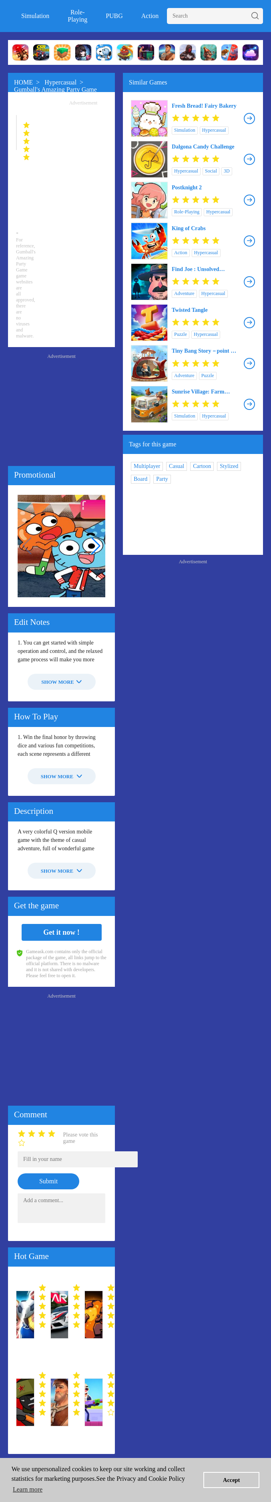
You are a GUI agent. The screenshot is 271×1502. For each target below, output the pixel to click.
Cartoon (202, 466)
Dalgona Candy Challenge (203, 147)
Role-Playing (77, 16)
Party (162, 479)
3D (227, 171)
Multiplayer (147, 466)
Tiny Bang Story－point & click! (203, 351)
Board (140, 479)
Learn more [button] (27, 1489)
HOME (23, 82)
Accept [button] (231, 1480)
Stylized (229, 466)
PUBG (114, 15)
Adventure (184, 293)
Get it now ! (61, 932)
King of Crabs (189, 228)
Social (211, 171)
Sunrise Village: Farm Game (198, 392)
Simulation (35, 15)
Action (150, 15)
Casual (176, 466)
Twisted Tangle (190, 310)
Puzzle (180, 334)
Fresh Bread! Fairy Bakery (204, 106)
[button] (95, 546)
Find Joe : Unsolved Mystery (195, 269)
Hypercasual (60, 82)
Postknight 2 (187, 188)
